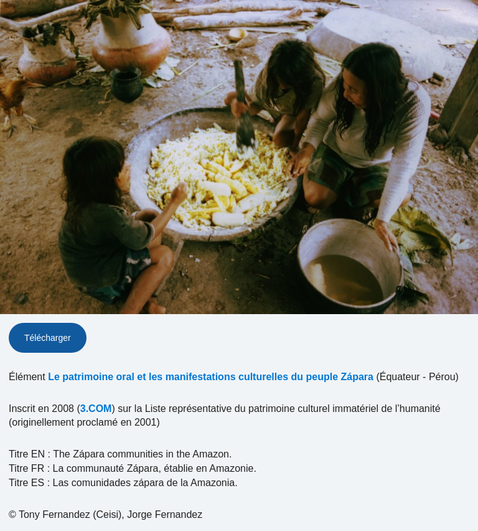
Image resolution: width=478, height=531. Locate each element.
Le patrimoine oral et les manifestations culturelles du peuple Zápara (210, 376)
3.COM (96, 408)
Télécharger (47, 338)
